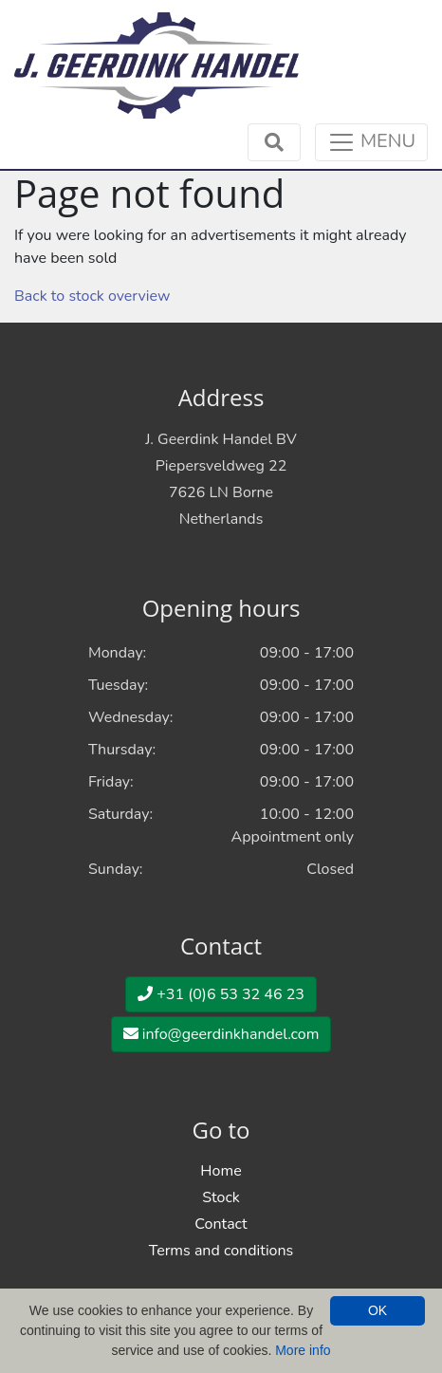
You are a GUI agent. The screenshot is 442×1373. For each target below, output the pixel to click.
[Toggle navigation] (371, 142)
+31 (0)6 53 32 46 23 (221, 994)
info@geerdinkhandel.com (221, 1034)
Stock (221, 1197)
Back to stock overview (92, 296)
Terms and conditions (221, 1250)
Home (220, 1170)
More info (302, 1350)
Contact (220, 1224)
